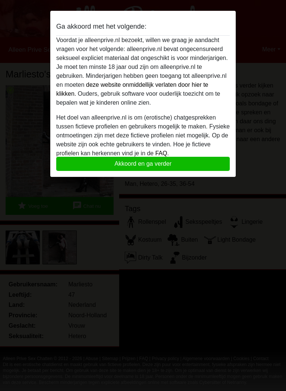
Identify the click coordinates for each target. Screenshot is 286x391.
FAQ (161, 153)
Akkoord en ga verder (143, 163)
